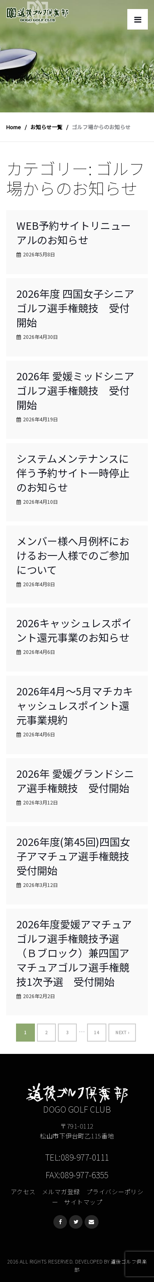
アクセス (23, 1191)
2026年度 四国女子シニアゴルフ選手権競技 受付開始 (75, 307)
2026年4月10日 (40, 501)
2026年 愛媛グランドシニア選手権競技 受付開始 (75, 780)
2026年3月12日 (40, 802)
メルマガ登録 (61, 1191)
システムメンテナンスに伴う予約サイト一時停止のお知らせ (72, 472)
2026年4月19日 (40, 419)
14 (96, 1032)
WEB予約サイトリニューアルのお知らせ (73, 232)
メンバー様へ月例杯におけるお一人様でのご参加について (72, 555)
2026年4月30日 (40, 336)
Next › (122, 1032)
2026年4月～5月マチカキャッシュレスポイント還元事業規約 (74, 705)
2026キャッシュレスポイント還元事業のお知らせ (74, 629)
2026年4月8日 (39, 583)
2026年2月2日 (39, 995)
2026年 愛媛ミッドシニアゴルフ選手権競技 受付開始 (75, 390)
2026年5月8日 (39, 254)
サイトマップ (83, 1201)
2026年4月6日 (39, 651)
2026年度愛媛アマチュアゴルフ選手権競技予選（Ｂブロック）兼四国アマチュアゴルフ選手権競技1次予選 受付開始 (74, 952)
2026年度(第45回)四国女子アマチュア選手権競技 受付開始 (78, 856)
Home (13, 127)
